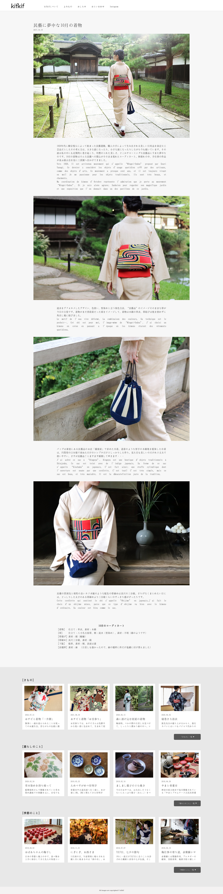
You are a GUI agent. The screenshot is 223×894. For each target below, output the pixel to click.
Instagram (114, 6)
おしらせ (82, 6)
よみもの (68, 6)
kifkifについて (51, 6)
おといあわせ (98, 6)
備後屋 (98, 449)
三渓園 (81, 160)
